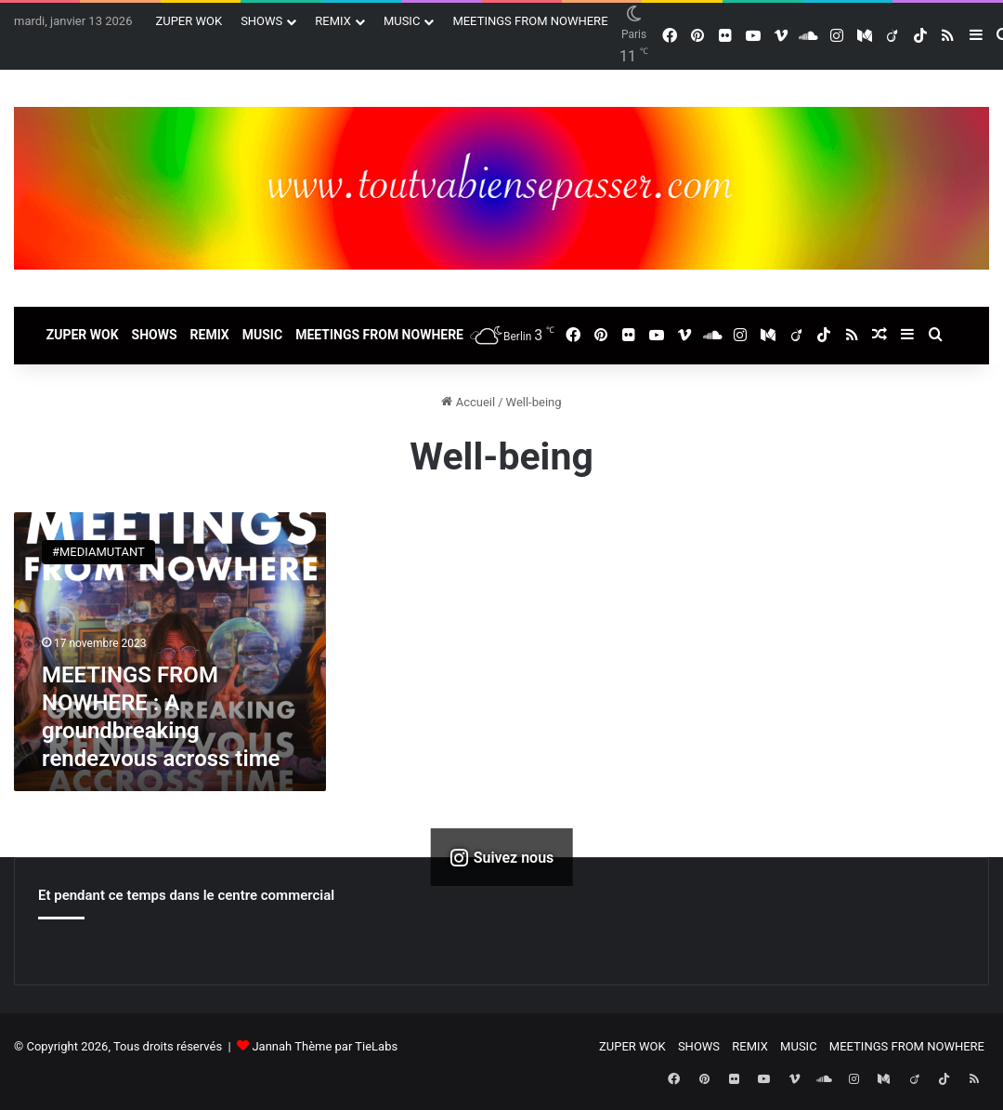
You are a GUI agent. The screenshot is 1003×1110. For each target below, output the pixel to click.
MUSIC (402, 21)
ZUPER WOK (188, 21)
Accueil (468, 402)
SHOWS (261, 21)
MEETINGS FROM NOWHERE (529, 21)
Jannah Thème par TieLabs (324, 1046)
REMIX (333, 21)
